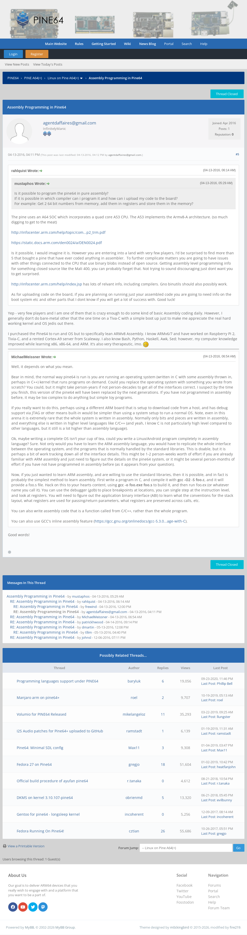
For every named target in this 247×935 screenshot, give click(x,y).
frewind (91, 606)
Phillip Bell (224, 683)
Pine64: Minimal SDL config (40, 747)
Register (37, 54)
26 (163, 831)
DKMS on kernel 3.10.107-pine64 (45, 797)
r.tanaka (134, 780)
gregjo (134, 764)
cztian (134, 831)
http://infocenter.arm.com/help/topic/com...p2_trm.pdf (58, 232)
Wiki (127, 43)
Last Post (208, 683)
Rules (79, 43)
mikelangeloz (134, 714)
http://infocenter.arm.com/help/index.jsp (46, 284)
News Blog (147, 43)
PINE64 (13, 78)
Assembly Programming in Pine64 (36, 596)
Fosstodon (185, 902)
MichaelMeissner (95, 617)
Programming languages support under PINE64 (57, 681)
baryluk (134, 681)
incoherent (134, 814)
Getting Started (104, 43)
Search (187, 43)
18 (163, 764)
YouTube (184, 896)
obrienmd (134, 797)
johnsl (86, 637)
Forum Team (219, 907)
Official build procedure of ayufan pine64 (52, 780)
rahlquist (88, 601)
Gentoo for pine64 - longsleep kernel (48, 814)
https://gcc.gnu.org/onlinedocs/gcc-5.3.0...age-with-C (140, 521)
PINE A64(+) (33, 78)
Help (203, 43)
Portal (168, 43)
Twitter (183, 890)
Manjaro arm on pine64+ (38, 697)
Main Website (56, 43)
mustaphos (81, 596)
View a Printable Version (26, 846)
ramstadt (134, 731)
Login (13, 54)
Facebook (184, 885)
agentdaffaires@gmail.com (69, 123)
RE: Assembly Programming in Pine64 (42, 601)
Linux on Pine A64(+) (63, 78)
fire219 (235, 927)
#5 (237, 154)
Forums (214, 885)
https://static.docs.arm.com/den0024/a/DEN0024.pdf (56, 242)
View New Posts (17, 64)
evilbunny (224, 800)
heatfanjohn (226, 767)
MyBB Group (65, 927)
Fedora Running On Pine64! (40, 831)
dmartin (88, 627)
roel (134, 697)
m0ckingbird (179, 927)
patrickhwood (92, 622)
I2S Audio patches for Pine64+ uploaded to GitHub (60, 731)
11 (163, 714)
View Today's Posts (47, 64)
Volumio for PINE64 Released (41, 714)
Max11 (134, 747)
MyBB (29, 927)
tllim (88, 632)
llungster (223, 716)
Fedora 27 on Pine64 (34, 764)
